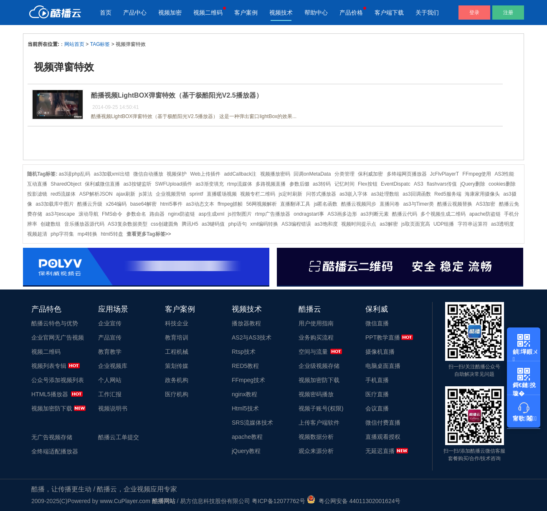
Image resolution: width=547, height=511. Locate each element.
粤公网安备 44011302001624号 (354, 501)
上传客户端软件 (319, 422)
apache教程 (247, 436)
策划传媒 (176, 365)
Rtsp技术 (244, 351)
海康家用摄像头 (482, 194)
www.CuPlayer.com (125, 501)
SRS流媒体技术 (252, 422)
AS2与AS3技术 (251, 337)
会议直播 (377, 408)
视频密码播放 (316, 394)
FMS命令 (112, 214)
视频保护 (177, 174)
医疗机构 (176, 394)
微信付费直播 (382, 422)
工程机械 (176, 351)
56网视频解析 (261, 204)
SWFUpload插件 (173, 184)
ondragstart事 (309, 214)
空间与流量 (313, 351)
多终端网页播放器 (407, 174)
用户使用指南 (316, 323)
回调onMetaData (312, 174)
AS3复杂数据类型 (127, 224)
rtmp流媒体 (239, 184)
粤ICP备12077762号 (278, 501)
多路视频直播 (271, 184)
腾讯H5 (190, 224)
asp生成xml (211, 214)
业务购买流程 (316, 337)
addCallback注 (240, 174)
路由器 (157, 214)
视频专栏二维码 (257, 194)
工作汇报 (110, 394)
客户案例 (246, 12)
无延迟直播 (380, 451)
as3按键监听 (137, 184)
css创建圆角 (164, 224)
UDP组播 (443, 224)
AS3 (418, 184)
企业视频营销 (171, 194)
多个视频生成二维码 (443, 214)
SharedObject (66, 184)
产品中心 (135, 12)
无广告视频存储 (51, 437)
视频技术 (281, 12)
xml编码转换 (264, 224)
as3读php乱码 (74, 174)
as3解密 (389, 224)
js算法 (145, 194)
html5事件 (171, 204)
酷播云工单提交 (118, 437)
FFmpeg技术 (248, 380)
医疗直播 (377, 394)
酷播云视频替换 (454, 204)
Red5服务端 (447, 194)
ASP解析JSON (96, 194)
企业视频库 (112, 365)
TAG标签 (100, 44)
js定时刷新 (291, 194)
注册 (508, 12)
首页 (105, 12)
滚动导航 (89, 214)
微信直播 (377, 323)
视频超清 (37, 234)
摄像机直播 (380, 351)
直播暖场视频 (222, 194)
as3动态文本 (200, 204)
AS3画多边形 (342, 214)
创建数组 (51, 224)
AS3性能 (504, 174)
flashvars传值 (442, 184)
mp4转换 (87, 234)
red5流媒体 (63, 194)
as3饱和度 (325, 224)
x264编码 (116, 204)
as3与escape (60, 214)
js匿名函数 (326, 204)
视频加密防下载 (51, 408)
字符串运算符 (473, 224)
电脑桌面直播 (382, 365)
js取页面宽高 (415, 224)
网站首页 (74, 44)
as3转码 (322, 184)
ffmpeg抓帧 (230, 204)
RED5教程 (245, 365)
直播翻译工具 (295, 204)
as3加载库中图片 (54, 204)
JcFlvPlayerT (444, 174)
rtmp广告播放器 (272, 214)
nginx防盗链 (181, 214)
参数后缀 (299, 184)
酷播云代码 (404, 214)
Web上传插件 (205, 174)
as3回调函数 (417, 194)
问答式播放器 (321, 194)
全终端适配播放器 (54, 451)
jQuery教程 (246, 451)
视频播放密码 (275, 174)
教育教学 (110, 351)
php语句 (237, 224)
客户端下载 (389, 12)
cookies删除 (502, 184)
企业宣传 (110, 323)
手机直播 (377, 380)
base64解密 (143, 204)
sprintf (196, 194)
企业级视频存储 (319, 365)
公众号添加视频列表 (57, 380)
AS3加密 (486, 204)
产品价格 (351, 12)
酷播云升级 (89, 204)
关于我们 (427, 12)
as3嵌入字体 (353, 194)
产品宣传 (110, 337)
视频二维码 (208, 12)
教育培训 (176, 337)
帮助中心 (316, 12)
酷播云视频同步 (358, 204)
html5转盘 (112, 234)
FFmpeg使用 (477, 174)
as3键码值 (213, 224)
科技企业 (176, 323)
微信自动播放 (148, 174)
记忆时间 (344, 184)
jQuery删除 (472, 184)
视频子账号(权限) (321, 408)
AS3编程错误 (296, 224)
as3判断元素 (374, 214)
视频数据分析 (316, 436)
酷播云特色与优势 (54, 323)
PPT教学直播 (382, 337)
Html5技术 (245, 408)
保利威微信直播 (102, 184)
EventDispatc (395, 184)
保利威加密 (370, 174)
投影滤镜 (37, 194)
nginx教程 (244, 394)
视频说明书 (112, 408)
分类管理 (344, 174)
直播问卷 (390, 204)
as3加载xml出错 (112, 174)
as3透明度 (502, 224)
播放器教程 (246, 323)
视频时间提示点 (358, 224)
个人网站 (110, 380)
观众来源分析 (316, 451)
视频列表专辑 (48, 365)
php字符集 (62, 234)
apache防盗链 (485, 214)
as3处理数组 (385, 194)
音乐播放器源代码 (84, 224)
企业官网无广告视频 (57, 337)
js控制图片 (240, 214)
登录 (474, 12)
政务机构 (176, 380)
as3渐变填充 (209, 184)
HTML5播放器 (49, 394)
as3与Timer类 (418, 204)
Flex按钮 (367, 184)
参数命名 (136, 214)
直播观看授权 (382, 436)
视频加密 (170, 12)
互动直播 (37, 184)
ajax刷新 (125, 194)
